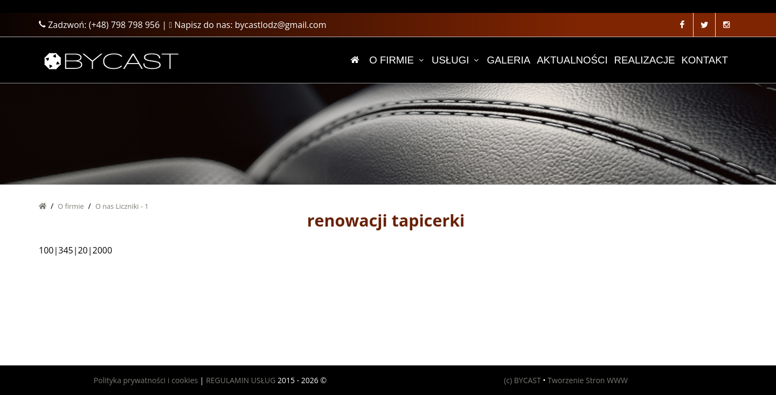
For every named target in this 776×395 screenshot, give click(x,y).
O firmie (71, 206)
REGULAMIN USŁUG (240, 380)
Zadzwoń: (99, 25)
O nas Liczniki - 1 (122, 206)
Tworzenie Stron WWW (588, 380)
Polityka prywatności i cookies (146, 380)
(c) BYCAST (522, 380)
